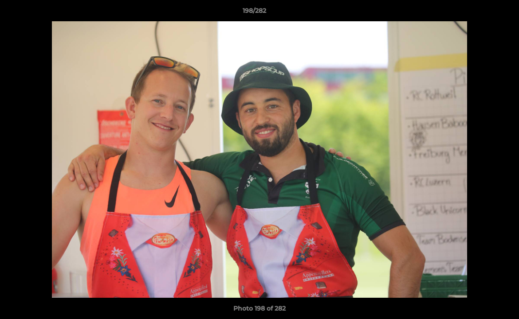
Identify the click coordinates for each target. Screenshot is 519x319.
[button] (481, 13)
